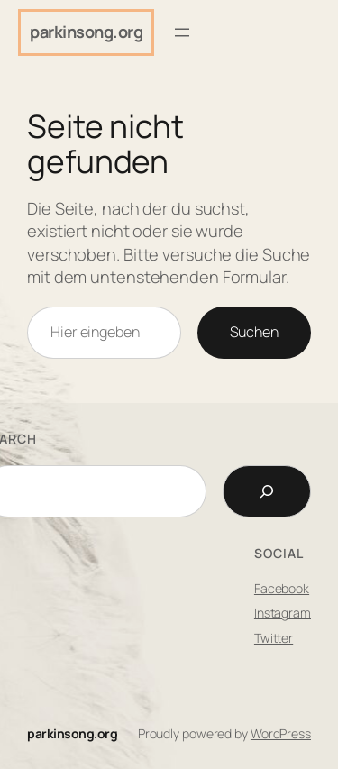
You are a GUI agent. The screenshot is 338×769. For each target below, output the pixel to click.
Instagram (282, 612)
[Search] (267, 491)
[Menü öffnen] (182, 32)
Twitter (273, 637)
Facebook (281, 588)
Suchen (254, 332)
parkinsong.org (86, 31)
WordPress (281, 733)
